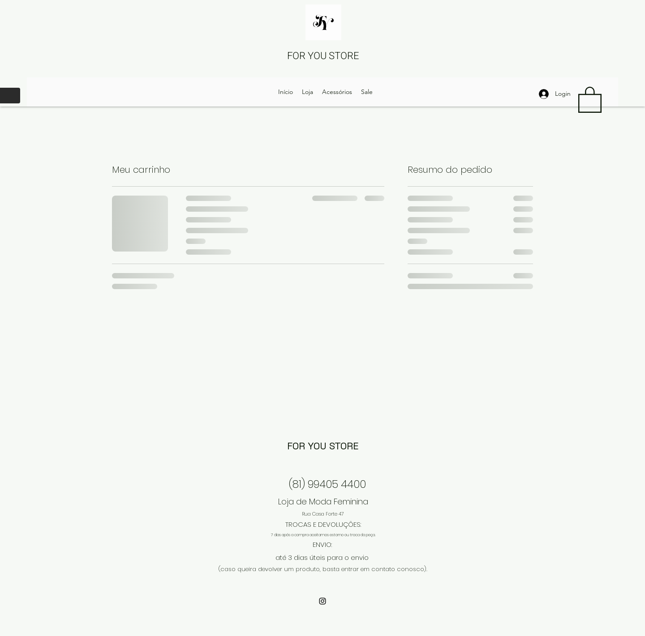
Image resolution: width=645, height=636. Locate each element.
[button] (590, 99)
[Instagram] (322, 601)
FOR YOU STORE (323, 56)
